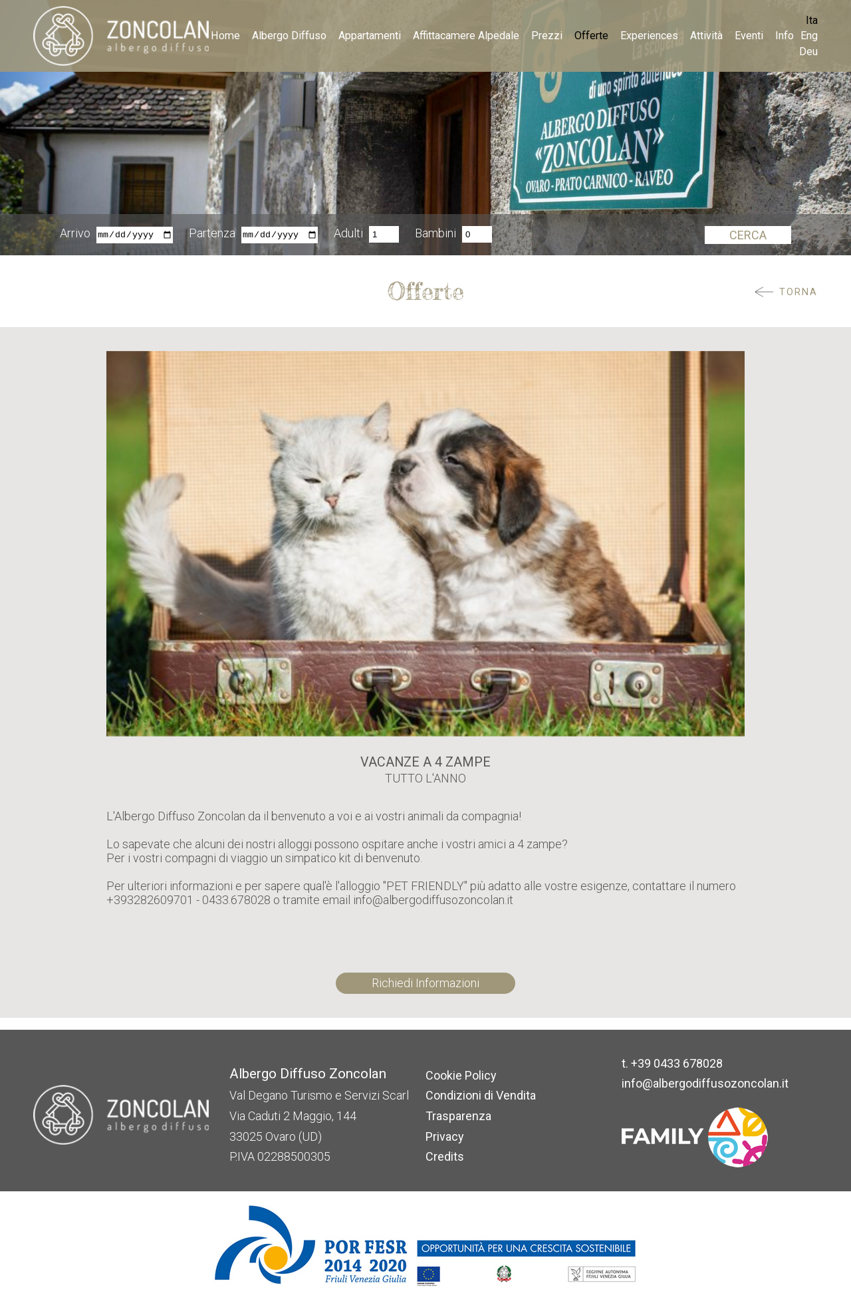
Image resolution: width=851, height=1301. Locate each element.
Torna (798, 292)
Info (784, 35)
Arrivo (75, 234)
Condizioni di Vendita (481, 1095)
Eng (809, 35)
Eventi (749, 35)
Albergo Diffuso (289, 35)
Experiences (649, 35)
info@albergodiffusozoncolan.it (705, 1083)
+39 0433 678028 (677, 1063)
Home (225, 35)
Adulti (348, 234)
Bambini (435, 234)
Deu (808, 51)
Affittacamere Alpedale (466, 35)
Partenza (212, 234)
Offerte (591, 35)
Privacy (445, 1136)
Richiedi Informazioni (425, 983)
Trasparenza (458, 1116)
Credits (445, 1156)
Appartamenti (369, 35)
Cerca (748, 235)
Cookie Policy (461, 1075)
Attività (706, 35)
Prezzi (546, 35)
